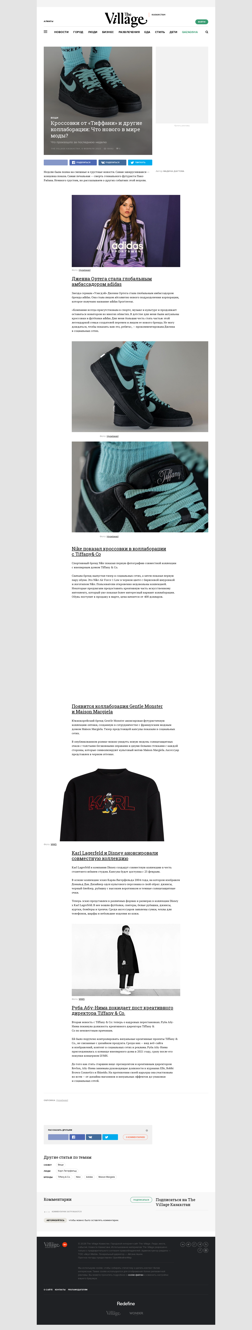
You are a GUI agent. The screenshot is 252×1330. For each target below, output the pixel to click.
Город (78, 32)
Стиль (160, 32)
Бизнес (108, 32)
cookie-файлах (136, 1275)
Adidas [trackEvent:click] (89, 1177)
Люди (92, 32)
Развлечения (129, 32)
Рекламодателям (78, 1290)
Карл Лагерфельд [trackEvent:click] (67, 1170)
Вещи (54, 117)
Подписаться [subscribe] (141, 1200)
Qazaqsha (190, 32)
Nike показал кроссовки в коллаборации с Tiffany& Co (119, 551)
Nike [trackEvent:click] (78, 1177)
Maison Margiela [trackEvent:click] (107, 1177)
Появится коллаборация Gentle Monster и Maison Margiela (117, 709)
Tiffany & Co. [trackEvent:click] (64, 1177)
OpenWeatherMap (122, 1257)
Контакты (60, 1290)
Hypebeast (84, 270)
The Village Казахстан (65, 148)
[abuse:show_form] (146, 1130)
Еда (147, 32)
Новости (61, 32)
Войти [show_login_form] (201, 22)
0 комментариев (135, 1137)
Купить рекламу (182, 126)
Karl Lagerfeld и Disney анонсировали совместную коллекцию (115, 855)
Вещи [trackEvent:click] (61, 1164)
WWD (54, 844)
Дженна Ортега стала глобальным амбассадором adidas (112, 281)
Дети (173, 32)
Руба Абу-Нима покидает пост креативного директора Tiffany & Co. (122, 1010)
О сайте (48, 1290)
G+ (196, 1244)
